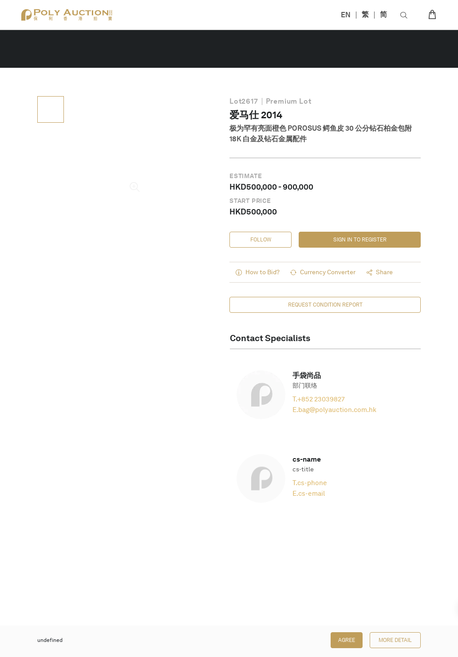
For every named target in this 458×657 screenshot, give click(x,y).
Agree (346, 640)
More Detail (395, 640)
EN (346, 15)
